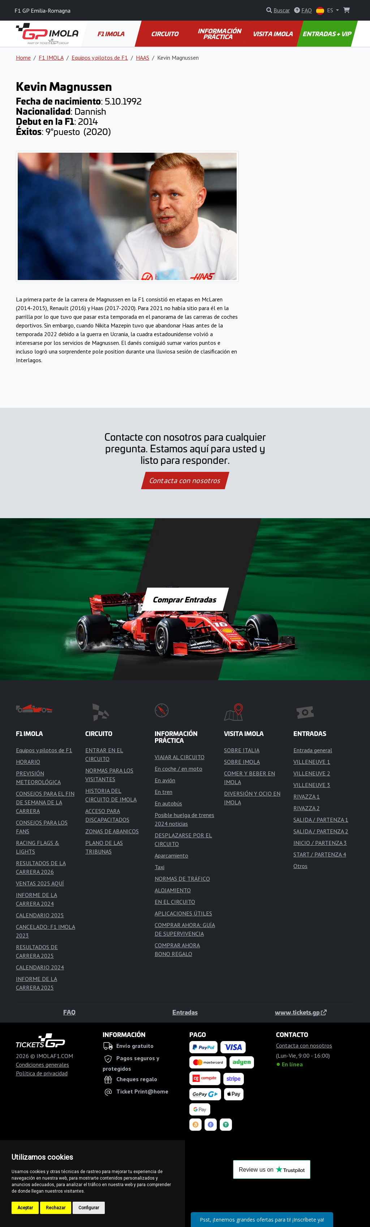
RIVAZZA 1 (306, 796)
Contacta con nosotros (185, 480)
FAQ (69, 1012)
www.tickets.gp (301, 1012)
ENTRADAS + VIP (327, 33)
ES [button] (325, 11)
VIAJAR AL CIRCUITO (180, 757)
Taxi (159, 867)
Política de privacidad (42, 1073)
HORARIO (28, 761)
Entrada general (312, 750)
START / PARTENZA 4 (319, 854)
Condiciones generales (42, 1064)
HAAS (142, 57)
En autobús (168, 803)
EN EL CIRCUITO (175, 901)
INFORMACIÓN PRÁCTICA (220, 33)
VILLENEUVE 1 (311, 761)
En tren (163, 791)
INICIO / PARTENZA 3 (320, 842)
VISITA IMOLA (273, 33)
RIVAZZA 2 (306, 808)
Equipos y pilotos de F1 (100, 57)
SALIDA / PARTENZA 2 (320, 831)
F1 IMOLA (111, 33)
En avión (165, 780)
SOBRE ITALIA (241, 750)
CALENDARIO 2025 (40, 915)
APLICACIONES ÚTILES (183, 913)
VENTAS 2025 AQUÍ (40, 883)
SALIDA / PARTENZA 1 (320, 819)
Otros (300, 866)
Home (23, 57)
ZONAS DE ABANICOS (112, 831)
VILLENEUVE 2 (311, 773)
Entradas (185, 1012)
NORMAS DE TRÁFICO (182, 878)
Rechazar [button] (55, 1207)
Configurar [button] (88, 1207)
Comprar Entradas (185, 599)
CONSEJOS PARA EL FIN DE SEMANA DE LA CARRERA (45, 802)
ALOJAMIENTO (173, 890)
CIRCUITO (165, 33)
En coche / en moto (178, 768)
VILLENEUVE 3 (311, 784)
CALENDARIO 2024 (40, 967)
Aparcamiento (171, 855)
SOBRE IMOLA (242, 761)
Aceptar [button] (25, 1207)
